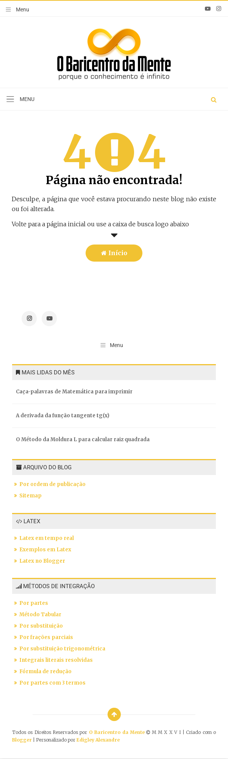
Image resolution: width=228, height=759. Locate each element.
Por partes (33, 603)
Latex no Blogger (42, 561)
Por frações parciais (46, 637)
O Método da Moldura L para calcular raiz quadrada (83, 439)
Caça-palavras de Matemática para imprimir (74, 391)
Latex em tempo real (46, 538)
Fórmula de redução (45, 671)
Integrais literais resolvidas (56, 660)
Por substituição (41, 626)
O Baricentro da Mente (117, 732)
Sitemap (30, 495)
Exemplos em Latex (45, 549)
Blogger (22, 740)
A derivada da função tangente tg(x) (62, 415)
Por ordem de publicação (52, 484)
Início (114, 253)
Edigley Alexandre (98, 740)
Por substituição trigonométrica (62, 648)
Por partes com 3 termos (52, 683)
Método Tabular (40, 614)
